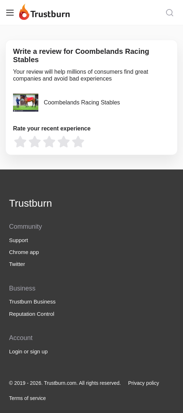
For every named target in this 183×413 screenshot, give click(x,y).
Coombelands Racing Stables (82, 102)
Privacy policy (143, 383)
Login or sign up (28, 351)
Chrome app (24, 252)
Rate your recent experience (51, 128)
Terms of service (27, 398)
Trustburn (30, 203)
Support (18, 240)
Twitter (17, 264)
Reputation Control (31, 314)
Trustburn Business (32, 301)
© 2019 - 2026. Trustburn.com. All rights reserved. (65, 383)
